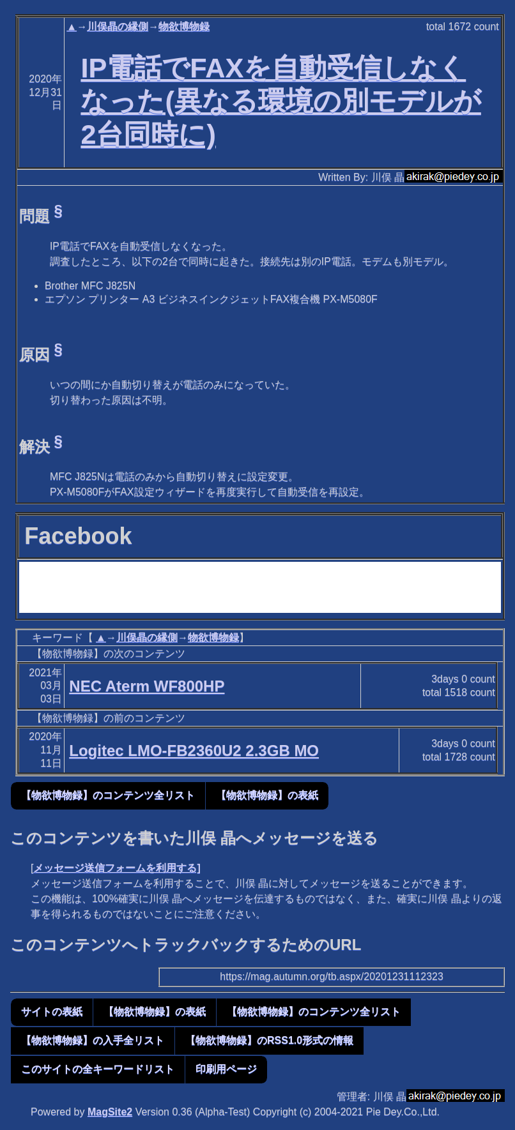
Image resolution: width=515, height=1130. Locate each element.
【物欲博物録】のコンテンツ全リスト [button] (108, 795)
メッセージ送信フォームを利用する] (116, 868)
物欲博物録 (184, 26)
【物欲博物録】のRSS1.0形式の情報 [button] (269, 1040)
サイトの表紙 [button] (51, 1011)
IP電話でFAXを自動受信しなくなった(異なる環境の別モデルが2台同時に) (280, 100)
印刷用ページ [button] (226, 1069)
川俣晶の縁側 (117, 26)
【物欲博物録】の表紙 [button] (267, 795)
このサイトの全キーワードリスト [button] (97, 1069)
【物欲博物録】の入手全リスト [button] (92, 1040)
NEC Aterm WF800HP (146, 686)
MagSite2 (110, 1111)
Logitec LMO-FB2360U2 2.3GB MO (194, 750)
